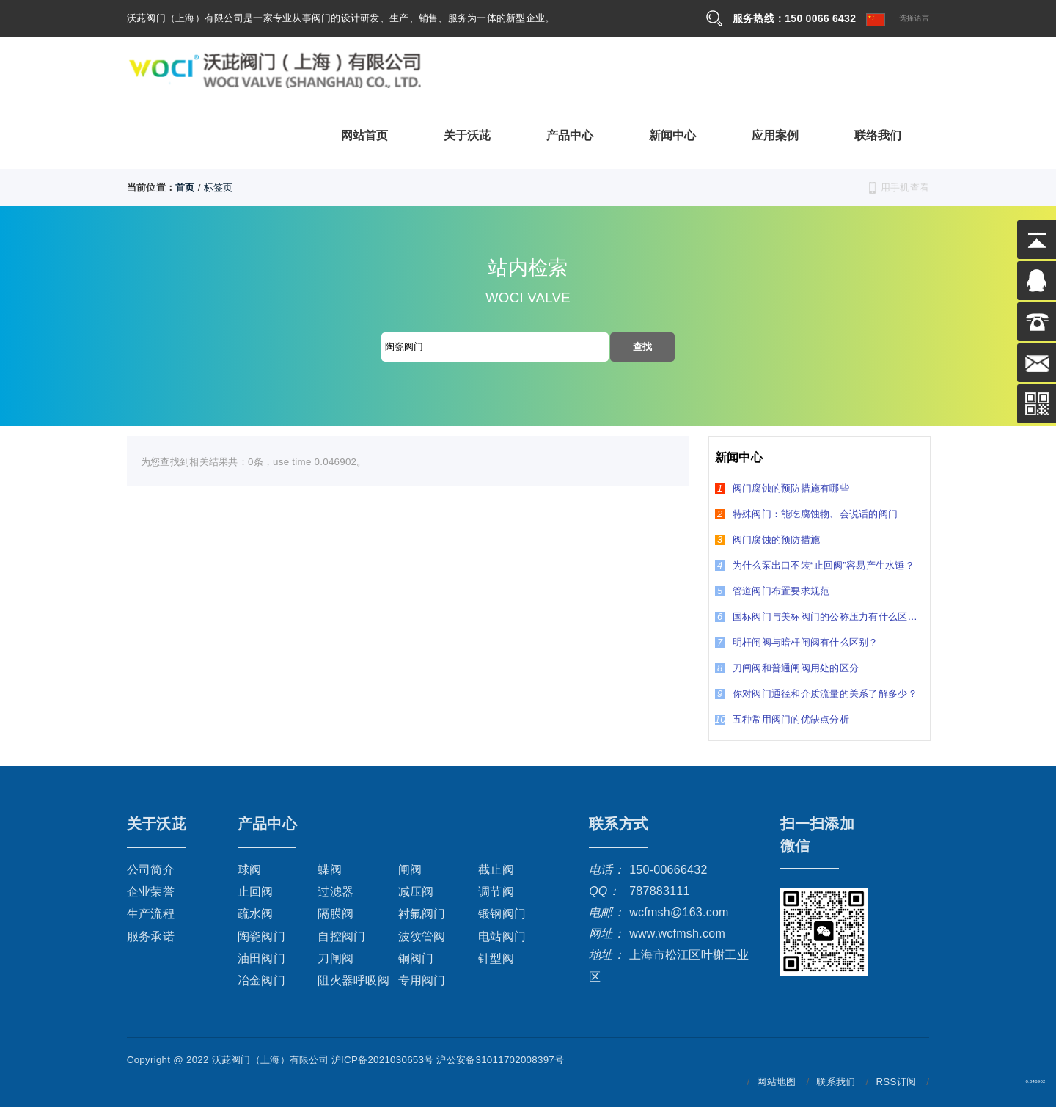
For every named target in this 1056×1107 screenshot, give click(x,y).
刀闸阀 (335, 958)
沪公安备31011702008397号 (500, 1059)
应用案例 (775, 134)
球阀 (250, 869)
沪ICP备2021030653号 (382, 1059)
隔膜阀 (335, 913)
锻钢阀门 (502, 913)
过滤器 (335, 891)
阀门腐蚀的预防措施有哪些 (782, 488)
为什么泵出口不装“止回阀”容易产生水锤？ (814, 565)
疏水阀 (256, 913)
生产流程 (151, 913)
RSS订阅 (896, 1081)
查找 (643, 346)
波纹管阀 (422, 936)
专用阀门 (422, 980)
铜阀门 (416, 958)
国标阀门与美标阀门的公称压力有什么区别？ (820, 616)
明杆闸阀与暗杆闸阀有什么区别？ (797, 642)
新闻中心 (673, 134)
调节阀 (496, 891)
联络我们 (878, 134)
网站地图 (776, 1081)
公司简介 (151, 869)
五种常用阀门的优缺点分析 (782, 719)
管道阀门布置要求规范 (772, 590)
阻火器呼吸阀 (353, 980)
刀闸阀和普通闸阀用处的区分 (787, 667)
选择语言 (897, 19)
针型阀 (496, 958)
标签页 (218, 187)
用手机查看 (905, 187)
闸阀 (410, 869)
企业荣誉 (151, 891)
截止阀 (496, 869)
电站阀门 (502, 936)
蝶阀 (330, 869)
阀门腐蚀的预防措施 (767, 539)
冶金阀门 (261, 980)
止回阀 (256, 891)
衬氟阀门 (422, 913)
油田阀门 (261, 958)
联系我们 (835, 1081)
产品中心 (570, 134)
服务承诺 (151, 936)
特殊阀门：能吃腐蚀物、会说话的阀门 (806, 513)
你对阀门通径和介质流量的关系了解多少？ (816, 693)
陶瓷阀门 (261, 936)
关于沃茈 (467, 134)
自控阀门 (341, 936)
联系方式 (618, 824)
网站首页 (365, 134)
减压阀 (416, 891)
